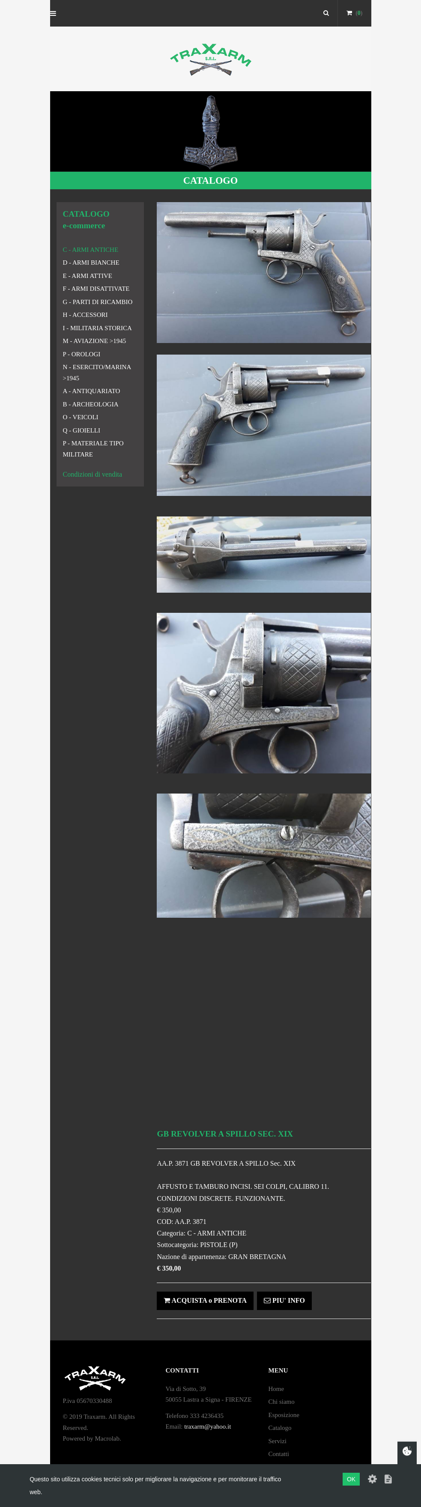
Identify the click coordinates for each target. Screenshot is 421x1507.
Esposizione (283, 1415)
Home (276, 1388)
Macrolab (107, 1438)
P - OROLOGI (82, 354)
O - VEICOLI (81, 417)
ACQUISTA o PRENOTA (205, 1300)
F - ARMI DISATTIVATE (96, 288)
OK (351, 1479)
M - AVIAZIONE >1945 (94, 340)
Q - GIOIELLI (81, 430)
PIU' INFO (284, 1300)
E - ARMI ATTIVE (87, 275)
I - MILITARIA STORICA (97, 328)
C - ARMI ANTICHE (91, 249)
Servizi (277, 1441)
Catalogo (279, 1427)
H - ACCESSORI (85, 314)
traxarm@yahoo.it (207, 1426)
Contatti (278, 1453)
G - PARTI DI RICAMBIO (98, 301)
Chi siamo (281, 1401)
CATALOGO (210, 180)
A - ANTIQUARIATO (91, 391)
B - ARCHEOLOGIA (91, 404)
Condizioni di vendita (92, 474)
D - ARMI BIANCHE (91, 262)
